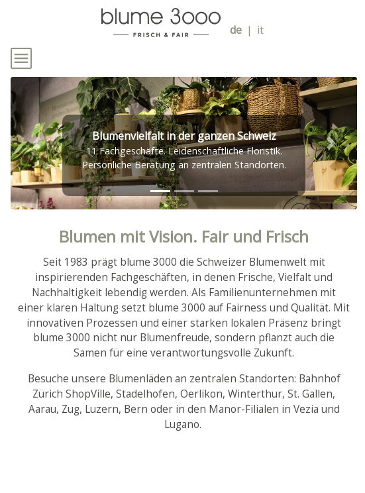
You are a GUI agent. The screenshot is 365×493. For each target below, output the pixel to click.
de (236, 30)
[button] (36, 143)
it (260, 30)
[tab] (160, 191)
